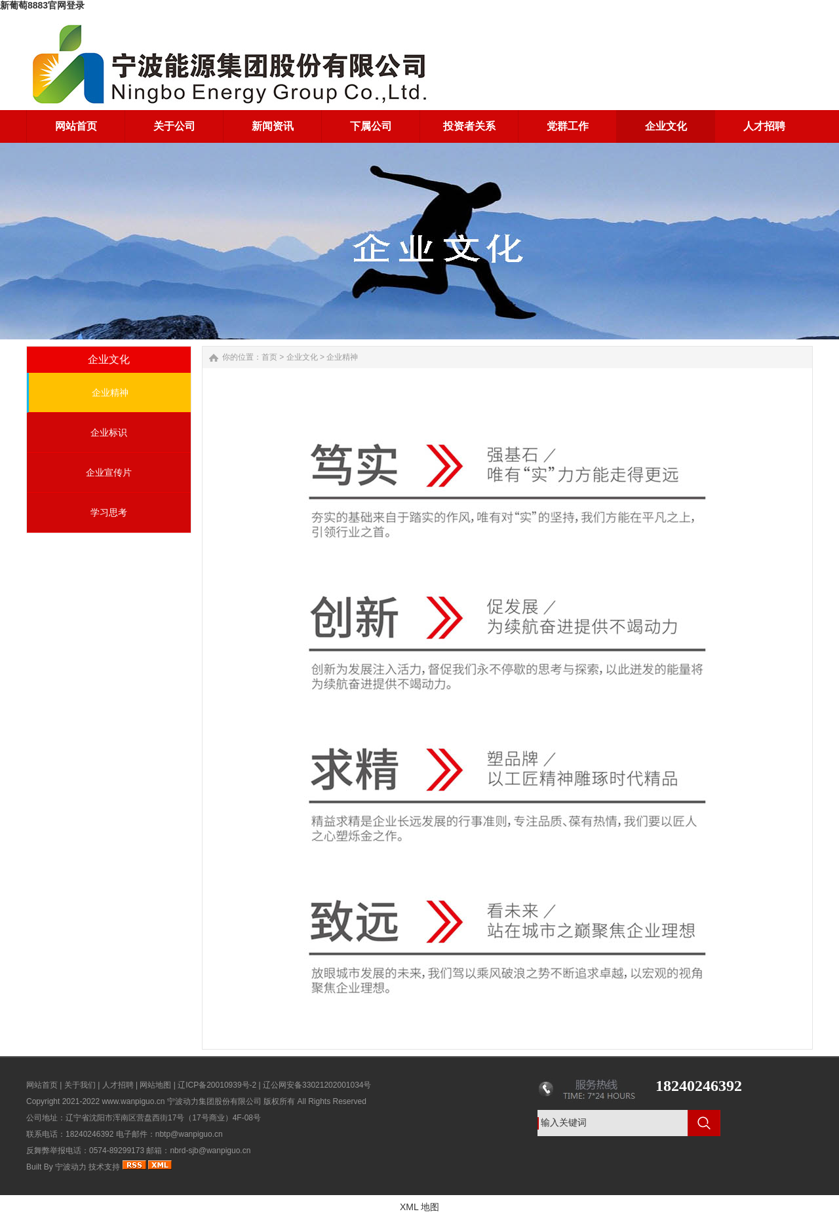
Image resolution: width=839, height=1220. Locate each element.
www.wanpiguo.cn (133, 1101)
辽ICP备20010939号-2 (217, 1085)
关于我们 (80, 1085)
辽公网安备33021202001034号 (317, 1085)
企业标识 (108, 432)
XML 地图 (419, 1207)
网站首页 (42, 1085)
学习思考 (108, 512)
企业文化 (302, 357)
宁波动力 (71, 1167)
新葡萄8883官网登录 (42, 5)
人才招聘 (118, 1085)
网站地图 (155, 1085)
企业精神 (110, 392)
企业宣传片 (109, 472)
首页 (269, 357)
